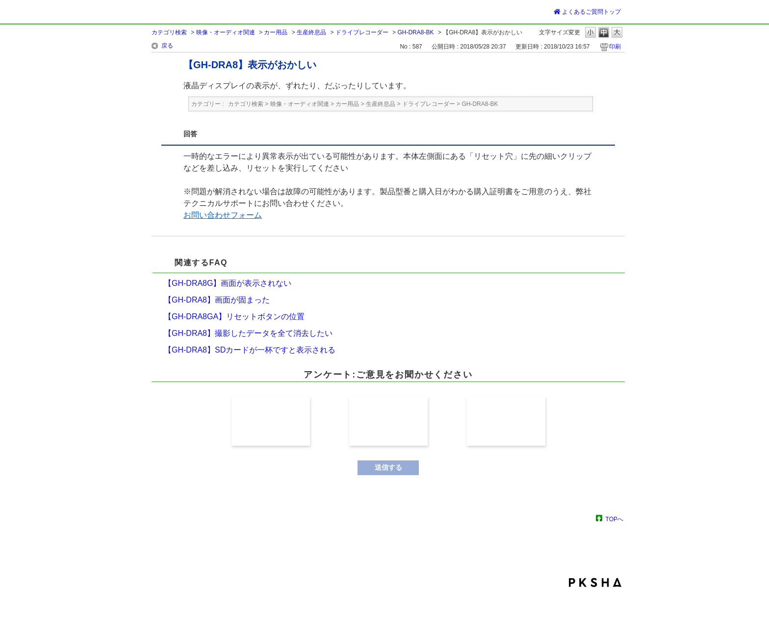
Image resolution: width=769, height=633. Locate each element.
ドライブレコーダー (361, 32)
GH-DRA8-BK (415, 32)
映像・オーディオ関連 (225, 32)
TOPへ (614, 519)
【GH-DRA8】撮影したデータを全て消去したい (248, 333)
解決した (270, 421)
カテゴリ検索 (169, 32)
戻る (167, 45)
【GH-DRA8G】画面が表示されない (227, 283)
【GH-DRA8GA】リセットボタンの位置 (234, 316)
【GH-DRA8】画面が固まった (217, 300)
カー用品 (275, 32)
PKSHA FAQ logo (595, 582)
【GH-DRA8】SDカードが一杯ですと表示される (249, 350)
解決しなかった (506, 421)
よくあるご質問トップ (587, 11)
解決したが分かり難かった (388, 421)
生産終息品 (311, 32)
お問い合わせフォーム (222, 215)
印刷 (615, 46)
